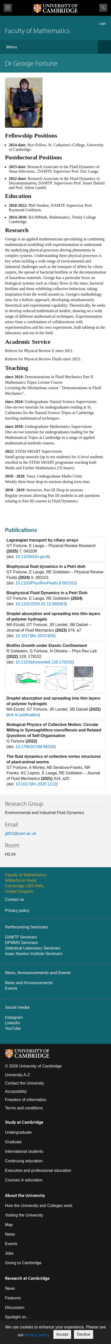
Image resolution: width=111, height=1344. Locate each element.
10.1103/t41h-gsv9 (32, 557)
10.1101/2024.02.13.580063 (41, 604)
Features (13, 1298)
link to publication (23, 715)
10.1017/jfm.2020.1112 (36, 784)
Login (102, 23)
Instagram (14, 1017)
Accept (62, 1334)
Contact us (14, 899)
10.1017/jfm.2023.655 (35, 636)
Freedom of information (25, 1100)
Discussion (14, 1307)
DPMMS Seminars (21, 942)
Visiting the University (24, 1215)
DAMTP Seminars (21, 937)
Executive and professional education (38, 1170)
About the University (25, 1195)
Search (103, 8)
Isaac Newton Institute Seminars (33, 954)
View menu (8, 8)
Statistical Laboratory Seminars (32, 948)
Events (11, 988)
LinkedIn (12, 1023)
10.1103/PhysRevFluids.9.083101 (46, 583)
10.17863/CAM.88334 (35, 747)
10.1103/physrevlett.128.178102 (44, 662)
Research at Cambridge (27, 1278)
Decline (83, 1334)
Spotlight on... (17, 1317)
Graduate (13, 1142)
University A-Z (17, 1075)
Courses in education (23, 1180)
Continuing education (23, 1161)
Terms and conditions (24, 1108)
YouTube (13, 1028)
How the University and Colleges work (38, 1205)
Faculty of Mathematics (37, 30)
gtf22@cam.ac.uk (20, 833)
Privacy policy (17, 910)
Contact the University (24, 1083)
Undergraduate (18, 1132)
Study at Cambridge (24, 1122)
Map (9, 1225)
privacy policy (36, 1335)
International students (24, 1151)
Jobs (9, 1253)
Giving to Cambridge (23, 1263)
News (10, 1234)
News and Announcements (28, 983)
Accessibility (16, 1091)
